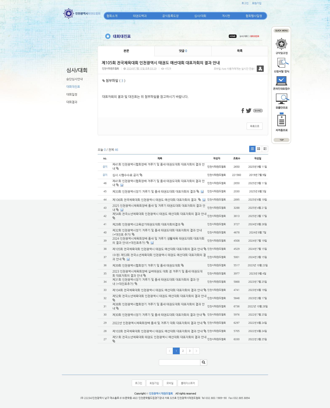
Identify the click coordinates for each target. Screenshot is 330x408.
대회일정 (71, 94)
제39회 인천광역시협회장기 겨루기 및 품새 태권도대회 (146, 265)
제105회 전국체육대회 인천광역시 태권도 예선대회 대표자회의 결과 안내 (157, 249)
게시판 (226, 15)
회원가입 (256, 3)
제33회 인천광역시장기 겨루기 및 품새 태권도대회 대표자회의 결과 (154, 191)
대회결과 (71, 102)
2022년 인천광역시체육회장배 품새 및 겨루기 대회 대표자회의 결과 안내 (157, 323)
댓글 (183, 50)
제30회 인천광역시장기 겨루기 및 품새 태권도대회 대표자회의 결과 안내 (157, 314)
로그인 (245, 3)
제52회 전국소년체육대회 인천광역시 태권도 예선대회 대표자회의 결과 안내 (159, 296)
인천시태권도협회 (110, 68)
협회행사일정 (254, 15)
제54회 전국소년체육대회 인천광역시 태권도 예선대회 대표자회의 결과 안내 (159, 213)
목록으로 (254, 126)
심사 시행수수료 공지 (127, 175)
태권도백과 (140, 15)
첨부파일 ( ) (113, 81)
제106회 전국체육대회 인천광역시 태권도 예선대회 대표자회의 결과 (154, 199)
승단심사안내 (74, 79)
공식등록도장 (170, 15)
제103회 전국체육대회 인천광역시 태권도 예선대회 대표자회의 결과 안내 (157, 331)
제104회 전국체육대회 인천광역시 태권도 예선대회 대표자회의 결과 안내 (157, 290)
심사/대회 (200, 15)
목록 (239, 50)
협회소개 (111, 15)
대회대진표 (73, 86)
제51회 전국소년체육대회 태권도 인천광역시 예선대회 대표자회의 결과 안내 (159, 337)
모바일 (169, 383)
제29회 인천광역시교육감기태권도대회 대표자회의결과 (146, 224)
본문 (126, 50)
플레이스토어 (188, 383)
